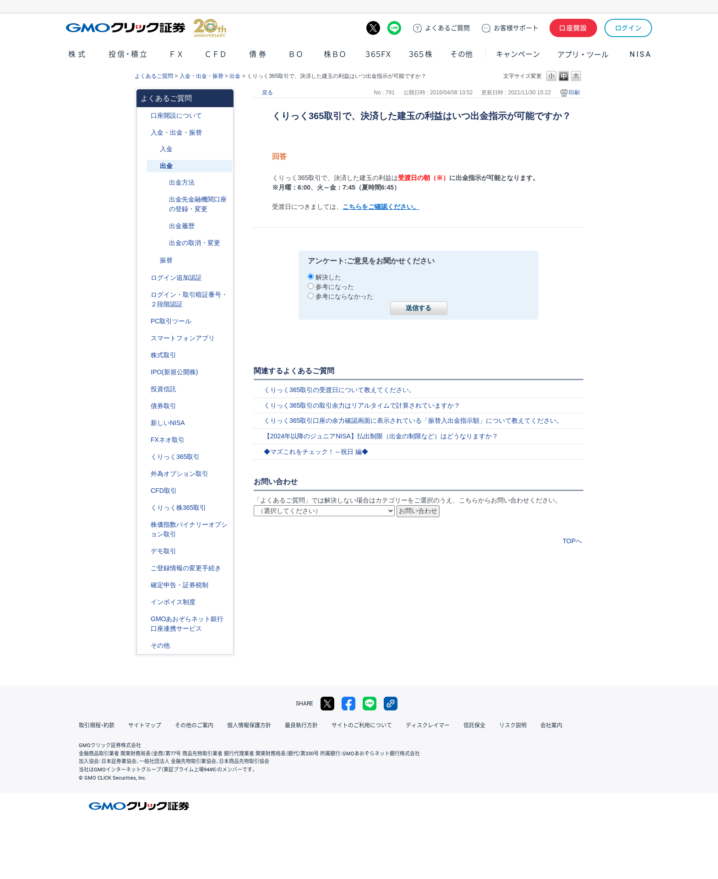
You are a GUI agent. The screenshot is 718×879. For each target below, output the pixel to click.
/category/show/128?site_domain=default (144, 619)
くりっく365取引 (175, 456)
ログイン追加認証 (176, 277)
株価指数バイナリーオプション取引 (189, 529)
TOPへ (572, 541)
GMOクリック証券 (146, 28)
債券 (258, 54)
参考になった (334, 286)
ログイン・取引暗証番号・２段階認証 (189, 299)
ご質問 (447, 28)
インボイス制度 (173, 602)
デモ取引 (163, 551)
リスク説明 (513, 725)
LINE (394, 28)
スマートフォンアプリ (183, 338)
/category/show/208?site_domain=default (144, 338)
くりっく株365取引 (178, 507)
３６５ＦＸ (378, 54)
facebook (348, 703)
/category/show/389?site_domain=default (144, 406)
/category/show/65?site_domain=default (144, 474)
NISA (641, 54)
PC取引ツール (171, 321)
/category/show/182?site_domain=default (153, 166)
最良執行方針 (301, 725)
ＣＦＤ (215, 54)
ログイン (628, 28)
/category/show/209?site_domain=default (144, 551)
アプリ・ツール (583, 54)
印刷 (574, 92)
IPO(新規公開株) (174, 372)
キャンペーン (518, 54)
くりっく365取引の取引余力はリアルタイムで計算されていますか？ (362, 405)
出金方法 (182, 182)
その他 (461, 54)
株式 (77, 54)
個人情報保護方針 (249, 725)
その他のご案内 (194, 725)
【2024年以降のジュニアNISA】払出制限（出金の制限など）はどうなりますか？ (381, 436)
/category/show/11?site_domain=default (144, 491)
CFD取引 (164, 490)
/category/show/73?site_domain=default (144, 372)
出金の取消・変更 (194, 242)
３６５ (420, 54)
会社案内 (551, 725)
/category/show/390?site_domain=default (144, 602)
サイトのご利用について (362, 725)
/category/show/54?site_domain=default (144, 295)
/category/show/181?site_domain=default (153, 149)
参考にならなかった (344, 296)
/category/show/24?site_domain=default (144, 440)
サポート (516, 28)
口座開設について (176, 115)
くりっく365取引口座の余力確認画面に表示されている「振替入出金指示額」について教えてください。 (413, 420)
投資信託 (163, 389)
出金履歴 (182, 225)
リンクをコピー (390, 703)
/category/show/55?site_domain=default (144, 132)
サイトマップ (144, 725)
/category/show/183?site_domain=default (153, 260)
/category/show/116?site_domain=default (144, 389)
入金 (166, 149)
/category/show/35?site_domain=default (144, 457)
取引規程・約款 (96, 725)
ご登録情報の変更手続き (186, 568)
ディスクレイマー (428, 725)
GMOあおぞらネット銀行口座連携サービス (187, 623)
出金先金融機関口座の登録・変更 (198, 204)
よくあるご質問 (154, 76)
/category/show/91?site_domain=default (144, 115)
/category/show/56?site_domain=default (144, 568)
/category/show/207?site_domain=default (144, 321)
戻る (267, 92)
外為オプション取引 (179, 473)
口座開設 (573, 28)
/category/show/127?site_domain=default (144, 585)
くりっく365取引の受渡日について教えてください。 (339, 389)
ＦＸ (176, 54)
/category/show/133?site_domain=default (144, 525)
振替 (166, 260)
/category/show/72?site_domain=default (144, 355)
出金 (234, 76)
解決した (328, 277)
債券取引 (163, 405)
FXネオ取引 (168, 439)
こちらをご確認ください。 (381, 206)
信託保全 (474, 725)
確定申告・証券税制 (179, 585)
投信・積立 (129, 54)
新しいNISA (168, 422)
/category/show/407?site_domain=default (144, 508)
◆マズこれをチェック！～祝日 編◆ (316, 451)
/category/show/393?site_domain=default (144, 423)
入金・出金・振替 (201, 76)
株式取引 (163, 355)
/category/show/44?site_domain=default (144, 645)
